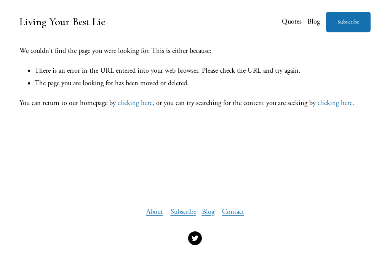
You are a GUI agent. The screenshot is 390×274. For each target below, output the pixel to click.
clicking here (135, 103)
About (154, 212)
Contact (233, 212)
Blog (313, 21)
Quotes (292, 21)
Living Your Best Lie (62, 21)
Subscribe (348, 21)
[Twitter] (195, 238)
